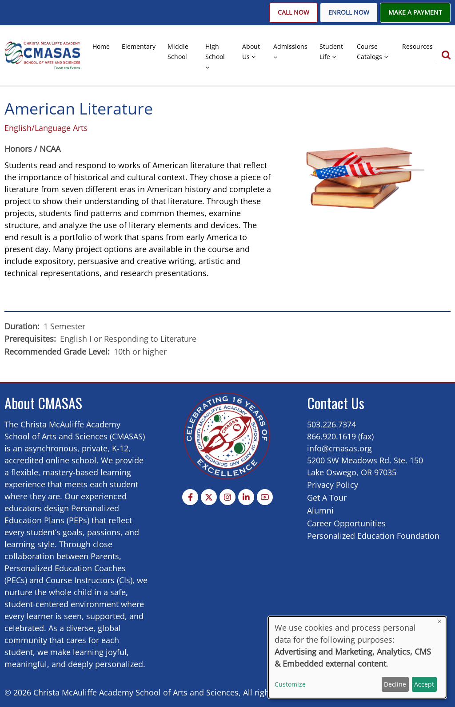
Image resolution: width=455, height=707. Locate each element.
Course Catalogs (369, 51)
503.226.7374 (331, 424)
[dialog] (357, 657)
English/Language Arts (46, 127)
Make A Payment (415, 12)
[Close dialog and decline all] (439, 622)
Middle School (178, 51)
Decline (395, 684)
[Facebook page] (190, 497)
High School (215, 51)
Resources (417, 46)
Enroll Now (348, 12)
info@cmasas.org (339, 448)
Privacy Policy (332, 484)
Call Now (293, 12)
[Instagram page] (227, 497)
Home (101, 46)
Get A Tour (327, 497)
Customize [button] (290, 684)
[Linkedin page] (246, 497)
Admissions (290, 46)
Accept (424, 684)
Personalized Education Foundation (373, 535)
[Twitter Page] (209, 497)
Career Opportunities (346, 523)
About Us (251, 51)
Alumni (320, 510)
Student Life (331, 51)
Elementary (139, 46)
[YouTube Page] (265, 497)
